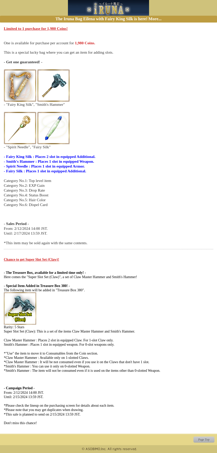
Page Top (203, 439)
